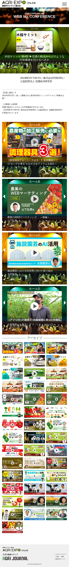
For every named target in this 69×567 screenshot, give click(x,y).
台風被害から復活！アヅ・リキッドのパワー (34, 308)
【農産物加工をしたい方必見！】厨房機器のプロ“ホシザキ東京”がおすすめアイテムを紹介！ (34, 146)
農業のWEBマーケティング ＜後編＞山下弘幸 (34, 203)
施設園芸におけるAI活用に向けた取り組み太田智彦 (34, 256)
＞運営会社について (59, 559)
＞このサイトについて (60, 554)
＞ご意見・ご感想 (59, 556)
